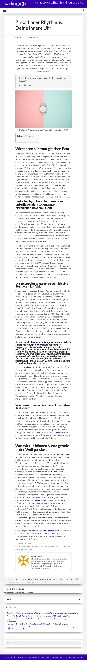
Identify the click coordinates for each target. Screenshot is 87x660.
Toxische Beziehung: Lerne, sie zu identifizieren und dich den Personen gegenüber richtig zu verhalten (43, 613)
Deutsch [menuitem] (14, 600)
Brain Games (32, 657)
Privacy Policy (8, 657)
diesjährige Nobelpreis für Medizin (48, 530)
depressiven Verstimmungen (51, 432)
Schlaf (10, 582)
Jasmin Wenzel (33, 37)
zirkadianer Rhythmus (37, 582)
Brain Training (21, 657)
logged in (16, 593)
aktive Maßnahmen (60, 454)
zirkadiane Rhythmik (21, 582)
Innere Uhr (68, 579)
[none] (43, 599)
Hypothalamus (25, 367)
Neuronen (59, 185)
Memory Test (45, 657)
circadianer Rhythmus (55, 579)
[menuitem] (43, 599)
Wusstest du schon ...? (18, 579)
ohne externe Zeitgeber (42, 342)
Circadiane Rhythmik (38, 579)
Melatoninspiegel (23, 517)
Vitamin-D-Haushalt (39, 500)
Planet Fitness (57, 657)
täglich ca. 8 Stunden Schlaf (50, 471)
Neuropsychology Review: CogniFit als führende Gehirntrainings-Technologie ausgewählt (38, 624)
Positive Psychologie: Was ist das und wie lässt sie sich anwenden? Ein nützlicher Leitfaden (39, 616)
